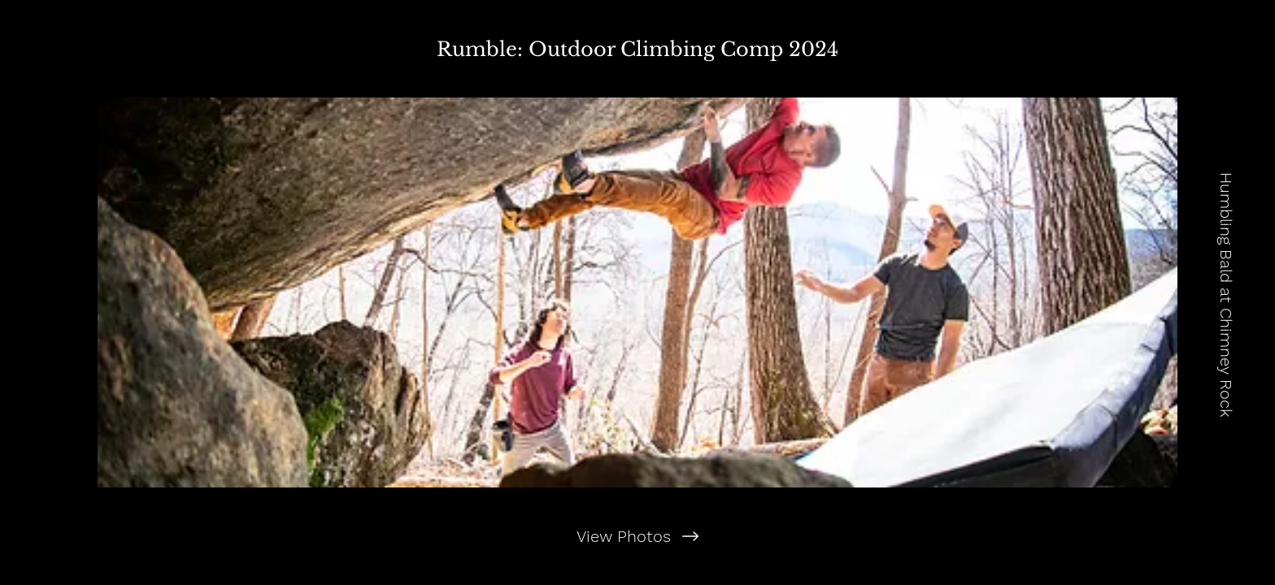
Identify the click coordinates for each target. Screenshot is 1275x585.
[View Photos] (637, 536)
